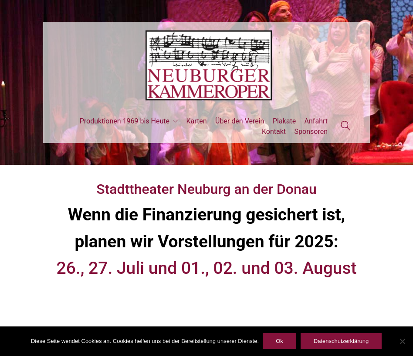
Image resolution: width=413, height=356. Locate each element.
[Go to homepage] (206, 65)
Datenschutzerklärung (341, 341)
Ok (280, 341)
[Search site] (345, 127)
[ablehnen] (402, 341)
